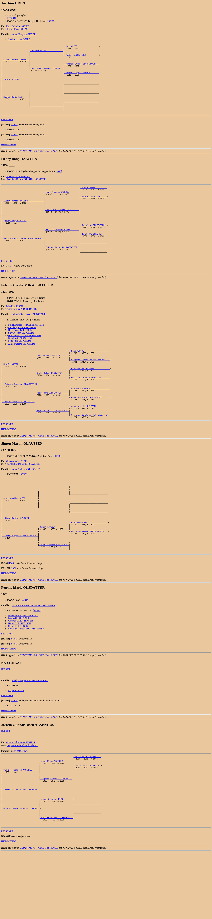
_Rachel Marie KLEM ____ (15, 107)
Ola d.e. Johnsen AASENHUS (20, 797)
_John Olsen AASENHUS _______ (56, 817)
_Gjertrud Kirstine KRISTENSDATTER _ (90, 455)
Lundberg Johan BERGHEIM (22, 355)
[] (5, 138)
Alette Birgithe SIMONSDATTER (23, 505)
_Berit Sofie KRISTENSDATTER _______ (90, 410)
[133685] (5, 724)
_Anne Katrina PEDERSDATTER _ (18, 439)
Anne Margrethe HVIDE (24, 34)
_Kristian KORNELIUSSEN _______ (62, 252)
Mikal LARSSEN (14, 333)
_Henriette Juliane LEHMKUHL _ (46, 73)
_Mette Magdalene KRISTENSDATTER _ (89, 582)
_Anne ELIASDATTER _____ (93, 212)
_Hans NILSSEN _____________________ (90, 378)
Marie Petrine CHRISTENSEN (23, 670)
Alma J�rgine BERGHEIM (21, 371)
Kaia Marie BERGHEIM (20, 365)
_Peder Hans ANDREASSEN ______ (52, 429)
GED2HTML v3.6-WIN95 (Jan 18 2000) (39, 164)
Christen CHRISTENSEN (20, 675)
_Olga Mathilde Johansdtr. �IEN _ (21, 872)
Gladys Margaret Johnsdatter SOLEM (30, 735)
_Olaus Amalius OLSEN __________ (20, 542)
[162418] (24, 655)
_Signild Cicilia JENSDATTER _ (52, 450)
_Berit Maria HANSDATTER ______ (62, 228)
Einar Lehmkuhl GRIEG (17, 26)
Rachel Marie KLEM (17, 29)
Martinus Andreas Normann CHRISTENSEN (33, 660)
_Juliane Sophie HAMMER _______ (81, 78)
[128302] (5, 786)
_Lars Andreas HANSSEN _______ (52, 384)
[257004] (11, 18)
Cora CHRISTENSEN (18, 681)
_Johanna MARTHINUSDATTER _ (54, 598)
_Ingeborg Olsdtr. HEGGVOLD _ (56, 838)
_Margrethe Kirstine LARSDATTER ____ (90, 389)
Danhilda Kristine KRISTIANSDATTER (26, 193)
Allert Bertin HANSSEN (18, 190)
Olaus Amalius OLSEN (17, 502)
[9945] (59, 185)
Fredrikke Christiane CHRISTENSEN (26, 683)
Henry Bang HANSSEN (15, 241)
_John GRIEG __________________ (81, 46)
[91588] (57, 497)
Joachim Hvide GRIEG (19, 39)
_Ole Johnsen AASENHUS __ (87, 811)
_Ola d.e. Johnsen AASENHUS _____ (20, 827)
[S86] (12, 618)
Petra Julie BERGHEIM (19, 368)
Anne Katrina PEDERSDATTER (22, 336)
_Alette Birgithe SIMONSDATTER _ (20, 587)
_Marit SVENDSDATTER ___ (93, 257)
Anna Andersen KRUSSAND (26, 510)
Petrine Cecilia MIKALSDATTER (21, 418)
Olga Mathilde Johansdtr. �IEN (22, 800)
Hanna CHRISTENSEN (19, 678)
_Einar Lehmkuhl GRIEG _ (15, 62)
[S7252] (14, 138)
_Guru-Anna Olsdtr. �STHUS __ (56, 883)
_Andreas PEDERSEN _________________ (90, 423)
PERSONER (7, 133)
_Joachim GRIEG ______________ (46, 52)
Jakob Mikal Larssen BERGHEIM (28, 341)
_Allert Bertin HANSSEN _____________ (23, 217)
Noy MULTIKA (20, 805)
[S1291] (14, 755)
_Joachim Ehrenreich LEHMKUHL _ (81, 67)
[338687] (37, 665)
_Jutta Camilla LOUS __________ (81, 57)
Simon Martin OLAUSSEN (17, 566)
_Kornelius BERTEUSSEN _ (93, 246)
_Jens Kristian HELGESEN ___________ (90, 445)
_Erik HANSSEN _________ (93, 201)
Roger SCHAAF (16, 745)
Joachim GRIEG (13, 86)
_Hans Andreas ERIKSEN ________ (62, 207)
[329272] (24, 515)
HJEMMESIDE (8, 158)
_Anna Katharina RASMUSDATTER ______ (90, 434)
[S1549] (14, 693)
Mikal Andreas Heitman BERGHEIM (26, 352)
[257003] (51, 21)
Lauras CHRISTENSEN (19, 673)
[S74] (10, 293)
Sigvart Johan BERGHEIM (21, 360)
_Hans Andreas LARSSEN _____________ (90, 400)
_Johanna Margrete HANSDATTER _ (62, 273)
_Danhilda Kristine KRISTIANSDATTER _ (23, 262)
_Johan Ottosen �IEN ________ (56, 862)
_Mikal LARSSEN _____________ (18, 394)
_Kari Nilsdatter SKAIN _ (87, 822)
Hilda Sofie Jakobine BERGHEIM (24, 363)
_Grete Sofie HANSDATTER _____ (52, 405)
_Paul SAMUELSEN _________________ (89, 571)
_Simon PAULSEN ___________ (54, 576)
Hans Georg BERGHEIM (20, 357)
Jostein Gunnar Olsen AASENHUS (22, 851)
